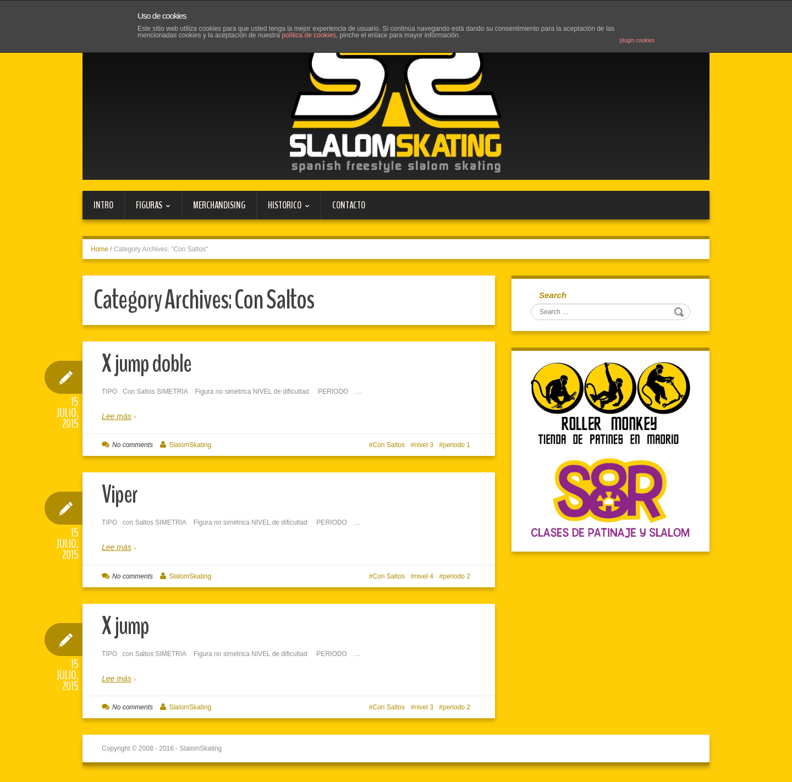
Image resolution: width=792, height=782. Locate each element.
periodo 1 (456, 445)
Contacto (348, 205)
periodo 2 (456, 576)
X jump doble (146, 364)
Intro (103, 205)
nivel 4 (423, 576)
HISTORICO (283, 209)
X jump (125, 626)
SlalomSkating (190, 445)
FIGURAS (147, 209)
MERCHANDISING (219, 205)
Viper (120, 494)
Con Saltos (389, 445)
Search (552, 295)
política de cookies (309, 35)
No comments (132, 445)
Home (99, 249)
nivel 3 (423, 445)
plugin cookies (637, 40)
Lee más (116, 416)
